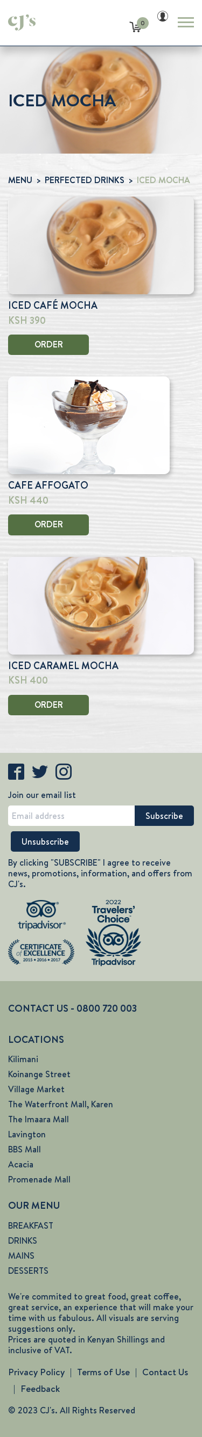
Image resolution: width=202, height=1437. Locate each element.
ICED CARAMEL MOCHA (63, 666)
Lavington (27, 1134)
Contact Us (165, 1372)
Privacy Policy (36, 1372)
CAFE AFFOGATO (48, 485)
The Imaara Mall (38, 1119)
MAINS (21, 1255)
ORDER (48, 344)
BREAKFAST (30, 1225)
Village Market (36, 1089)
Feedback (40, 1389)
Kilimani (23, 1059)
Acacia (20, 1164)
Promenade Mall (39, 1179)
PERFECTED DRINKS (84, 180)
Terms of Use (103, 1372)
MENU (20, 180)
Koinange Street (39, 1074)
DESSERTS (28, 1270)
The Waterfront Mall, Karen (60, 1104)
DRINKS (22, 1240)
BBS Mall (24, 1149)
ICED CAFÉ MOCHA (52, 306)
